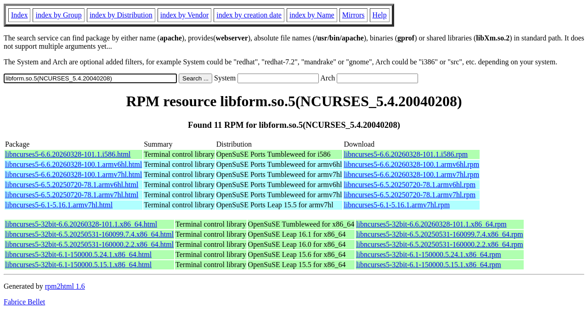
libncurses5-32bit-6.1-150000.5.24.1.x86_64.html (78, 254)
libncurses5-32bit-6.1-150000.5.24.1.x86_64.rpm (428, 254)
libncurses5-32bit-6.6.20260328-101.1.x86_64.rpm (431, 224)
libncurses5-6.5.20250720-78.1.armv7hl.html (71, 195)
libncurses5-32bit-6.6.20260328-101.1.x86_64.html (81, 224)
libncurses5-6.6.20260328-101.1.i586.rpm (406, 154)
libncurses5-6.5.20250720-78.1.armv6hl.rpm (409, 184)
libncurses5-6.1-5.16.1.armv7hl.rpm (397, 205)
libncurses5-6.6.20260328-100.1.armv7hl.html (73, 174)
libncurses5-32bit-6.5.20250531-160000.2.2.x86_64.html (89, 244)
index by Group (58, 15)
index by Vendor (184, 15)
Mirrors (353, 15)
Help (380, 15)
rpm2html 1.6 (65, 286)
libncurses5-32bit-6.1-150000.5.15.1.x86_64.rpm (428, 264)
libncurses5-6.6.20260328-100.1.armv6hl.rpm (411, 164)
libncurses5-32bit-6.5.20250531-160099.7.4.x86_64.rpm (439, 234)
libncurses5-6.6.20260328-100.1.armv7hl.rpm (411, 174)
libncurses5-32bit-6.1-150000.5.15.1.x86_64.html (78, 264)
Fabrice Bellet (24, 302)
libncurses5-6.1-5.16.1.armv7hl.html (59, 205)
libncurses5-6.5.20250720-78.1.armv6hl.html (71, 184)
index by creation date (249, 15)
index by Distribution (121, 15)
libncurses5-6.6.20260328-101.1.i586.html (67, 154)
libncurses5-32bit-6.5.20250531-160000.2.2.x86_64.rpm (439, 244)
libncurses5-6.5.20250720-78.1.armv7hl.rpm (409, 195)
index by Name (311, 15)
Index (19, 15)
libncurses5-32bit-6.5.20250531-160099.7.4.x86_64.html (89, 234)
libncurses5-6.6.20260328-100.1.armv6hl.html (73, 164)
